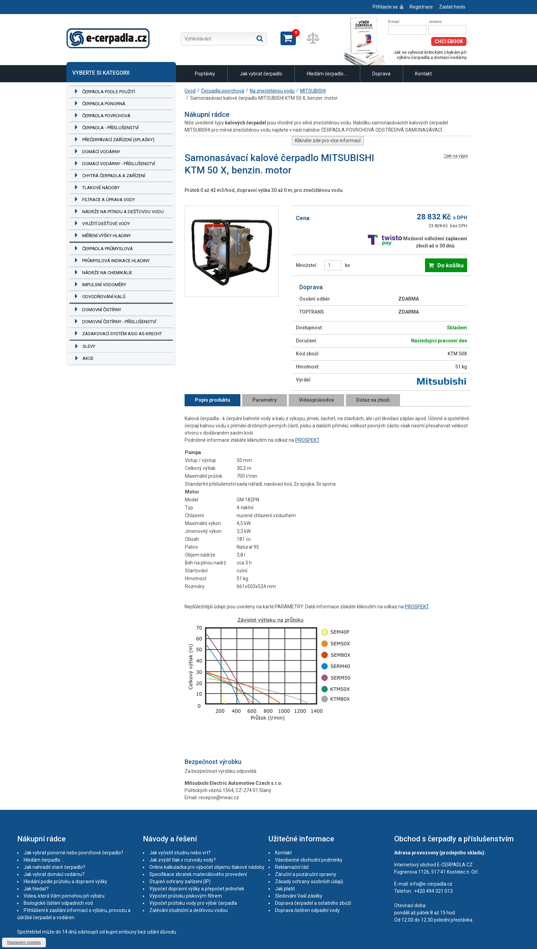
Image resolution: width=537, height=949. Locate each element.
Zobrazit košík (288, 38)
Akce (88, 358)
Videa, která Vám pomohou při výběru (64, 896)
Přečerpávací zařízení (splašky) (118, 139)
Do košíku (450, 265)
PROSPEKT (307, 440)
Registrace (421, 7)
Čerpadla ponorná (103, 103)
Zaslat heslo (452, 7)
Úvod (190, 91)
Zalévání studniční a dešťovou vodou (188, 910)
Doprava (381, 73)
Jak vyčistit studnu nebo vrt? (180, 852)
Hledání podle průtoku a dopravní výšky (65, 881)
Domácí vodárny (101, 151)
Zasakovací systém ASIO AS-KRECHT (122, 333)
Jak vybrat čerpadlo (261, 73)
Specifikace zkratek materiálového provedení (198, 874)
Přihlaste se (385, 7)
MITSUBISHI (313, 91)
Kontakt (423, 73)
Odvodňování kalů (103, 296)
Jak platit (285, 888)
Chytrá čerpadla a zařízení (113, 175)
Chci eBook (449, 41)
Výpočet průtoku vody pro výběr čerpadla (193, 903)
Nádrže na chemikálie (107, 272)
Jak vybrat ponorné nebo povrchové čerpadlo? (73, 852)
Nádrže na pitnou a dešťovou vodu (123, 211)
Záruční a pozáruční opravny (305, 874)
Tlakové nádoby (101, 187)
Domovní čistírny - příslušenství (119, 321)
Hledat (259, 38)
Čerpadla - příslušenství (110, 127)
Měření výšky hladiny (106, 235)
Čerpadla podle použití (108, 91)
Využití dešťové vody (106, 223)
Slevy (89, 346)
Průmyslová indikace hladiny (116, 260)
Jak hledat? (36, 888)
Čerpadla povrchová (106, 115)
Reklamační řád (292, 867)
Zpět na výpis (456, 156)
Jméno (435, 22)
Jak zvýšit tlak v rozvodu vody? (182, 860)
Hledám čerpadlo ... (327, 73)
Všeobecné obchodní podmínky (308, 860)
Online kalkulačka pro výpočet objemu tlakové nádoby (206, 867)
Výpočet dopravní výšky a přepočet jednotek (196, 888)
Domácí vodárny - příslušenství (118, 163)
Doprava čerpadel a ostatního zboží (313, 903)
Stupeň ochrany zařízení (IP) (180, 881)
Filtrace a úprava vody (108, 199)
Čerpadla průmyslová (107, 248)
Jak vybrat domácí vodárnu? (54, 874)
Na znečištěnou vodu (272, 91)
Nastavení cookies (24, 942)
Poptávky (205, 73)
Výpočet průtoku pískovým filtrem (185, 896)
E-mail (393, 22)
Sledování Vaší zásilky (298, 896)
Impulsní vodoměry (104, 284)
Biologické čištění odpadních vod (58, 903)
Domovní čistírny (101, 309)
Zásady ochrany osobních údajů (309, 881)
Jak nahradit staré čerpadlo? (54, 867)
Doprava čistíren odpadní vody (307, 910)
